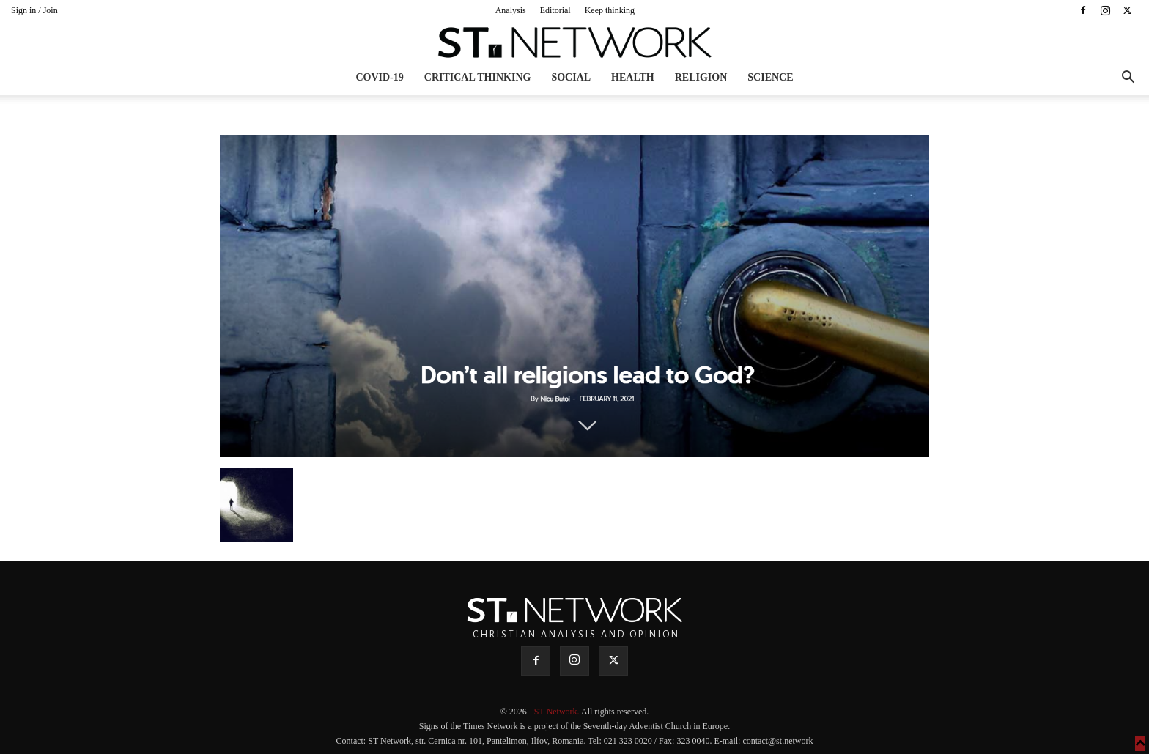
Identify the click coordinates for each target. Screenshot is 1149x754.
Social (571, 77)
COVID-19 (379, 77)
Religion (701, 77)
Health (632, 77)
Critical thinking (477, 77)
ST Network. (557, 711)
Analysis (510, 10)
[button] (1127, 79)
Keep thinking (610, 10)
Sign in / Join (34, 10)
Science (770, 77)
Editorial (555, 10)
